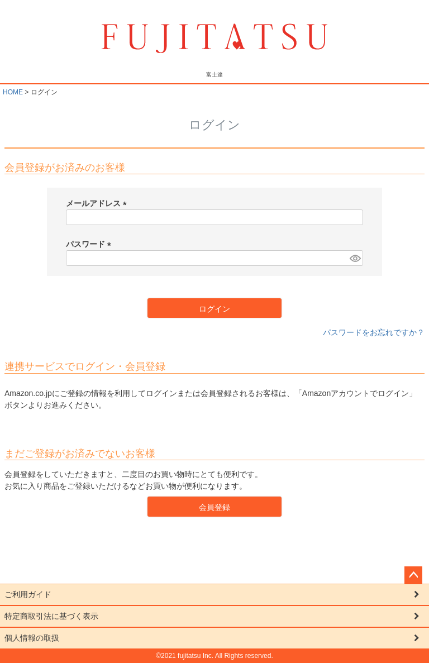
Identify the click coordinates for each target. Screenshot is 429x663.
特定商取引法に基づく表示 (51, 616)
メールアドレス (98, 203)
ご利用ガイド (27, 594)
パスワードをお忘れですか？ (374, 332)
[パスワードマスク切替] (355, 258)
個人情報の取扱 (31, 637)
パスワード (90, 244)
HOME (13, 92)
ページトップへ (413, 575)
